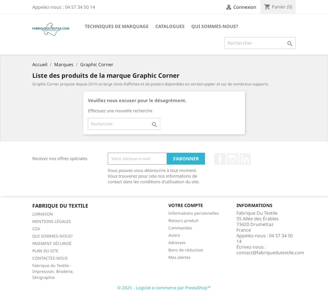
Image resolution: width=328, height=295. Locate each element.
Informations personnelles (193, 213)
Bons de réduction (185, 250)
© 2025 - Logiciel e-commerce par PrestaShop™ (164, 287)
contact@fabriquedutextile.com (270, 252)
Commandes (180, 228)
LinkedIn (245, 159)
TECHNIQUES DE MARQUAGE (117, 26)
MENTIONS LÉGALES (51, 221)
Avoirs (174, 235)
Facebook (220, 159)
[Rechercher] (260, 43)
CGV (36, 228)
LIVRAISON (42, 214)
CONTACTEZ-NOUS (50, 258)
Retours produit (183, 220)
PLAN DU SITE (45, 250)
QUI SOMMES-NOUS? (214, 26)
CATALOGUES (170, 26)
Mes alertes (179, 257)
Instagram (232, 159)
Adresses (177, 242)
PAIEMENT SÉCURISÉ (51, 243)
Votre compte (185, 205)
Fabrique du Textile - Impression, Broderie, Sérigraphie (53, 271)
